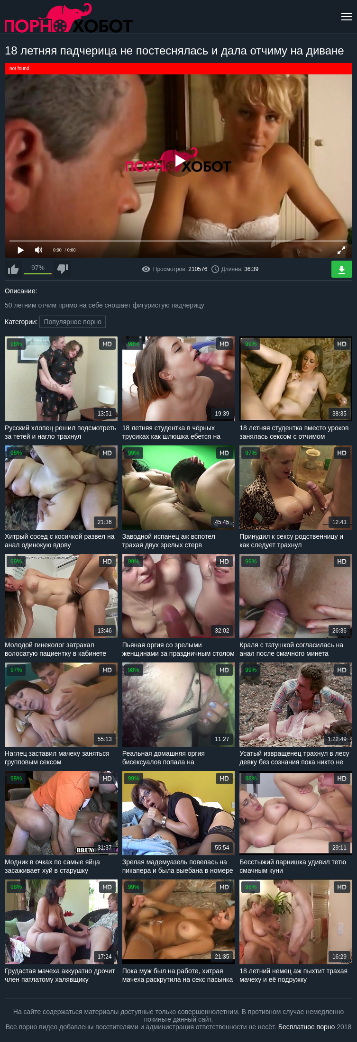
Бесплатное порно (306, 1027)
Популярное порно (72, 322)
